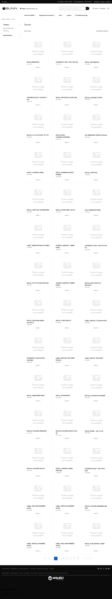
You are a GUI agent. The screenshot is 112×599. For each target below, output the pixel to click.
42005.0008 (58, 287)
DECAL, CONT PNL (91, 172)
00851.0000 (87, 432)
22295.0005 (58, 510)
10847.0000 (29, 101)
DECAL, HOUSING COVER (93, 97)
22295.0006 (29, 510)
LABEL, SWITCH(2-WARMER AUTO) (65, 507)
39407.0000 (58, 212)
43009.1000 (87, 137)
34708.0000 (29, 324)
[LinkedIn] (106, 569)
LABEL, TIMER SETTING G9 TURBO (38, 245)
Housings (5, 36)
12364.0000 (87, 510)
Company (33, 569)
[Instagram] (103, 569)
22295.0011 (87, 360)
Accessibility (26, 573)
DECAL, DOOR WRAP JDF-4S (65, 210)
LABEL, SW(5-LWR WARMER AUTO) (65, 544)
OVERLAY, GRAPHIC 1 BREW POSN (65, 246)
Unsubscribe (41, 573)
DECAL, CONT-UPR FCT (63, 320)
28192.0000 (58, 322)
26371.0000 (58, 397)
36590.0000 (87, 174)
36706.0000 (87, 472)
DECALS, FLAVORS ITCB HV (36, 468)
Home (3, 19)
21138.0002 (58, 472)
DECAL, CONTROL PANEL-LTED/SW (64, 469)
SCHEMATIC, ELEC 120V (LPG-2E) (67, 62)
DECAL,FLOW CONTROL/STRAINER (63, 136)
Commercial (6, 569)
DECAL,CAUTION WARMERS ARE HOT (96, 507)
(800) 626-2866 (68, 1)
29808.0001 (29, 285)
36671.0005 (29, 433)
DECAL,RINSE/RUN (33, 62)
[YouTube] (109, 569)
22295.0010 (87, 322)
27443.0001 (87, 545)
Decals (5, 41)
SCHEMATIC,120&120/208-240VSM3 (36, 359)
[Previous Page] (48, 558)
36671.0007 (29, 470)
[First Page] (45, 558)
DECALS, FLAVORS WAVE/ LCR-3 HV (66, 432)
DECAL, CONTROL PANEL (35, 172)
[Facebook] (98, 569)
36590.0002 (29, 212)
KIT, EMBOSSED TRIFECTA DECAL (96, 135)
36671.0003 (58, 435)
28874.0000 (29, 362)
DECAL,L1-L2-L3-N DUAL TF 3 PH (38, 135)
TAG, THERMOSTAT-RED (93, 210)
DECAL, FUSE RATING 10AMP (94, 543)
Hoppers (5, 44)
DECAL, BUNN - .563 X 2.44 (94, 431)
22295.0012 (58, 362)
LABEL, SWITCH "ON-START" (94, 358)
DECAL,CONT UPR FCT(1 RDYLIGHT (93, 284)
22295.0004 (29, 547)
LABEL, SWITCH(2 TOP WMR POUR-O (65, 359)
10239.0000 (29, 247)
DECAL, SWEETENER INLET (36, 395)
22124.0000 (29, 174)
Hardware (6, 34)
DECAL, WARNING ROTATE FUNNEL (65, 173)
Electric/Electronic (8, 29)
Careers (51, 569)
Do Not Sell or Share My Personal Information (56, 573)
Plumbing (6, 31)
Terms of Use (34, 573)
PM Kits (5, 46)
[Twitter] (101, 569)
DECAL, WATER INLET (63, 395)
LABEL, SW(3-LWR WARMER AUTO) (36, 507)
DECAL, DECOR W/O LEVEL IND (66, 97)
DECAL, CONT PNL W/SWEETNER (38, 210)
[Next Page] (86, 558)
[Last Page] (89, 558)
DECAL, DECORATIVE (92, 62)
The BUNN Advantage (81, 15)
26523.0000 (29, 64)
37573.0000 (87, 64)
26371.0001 (29, 397)
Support (69, 15)
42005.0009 (58, 249)
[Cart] (108, 8)
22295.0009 (58, 547)
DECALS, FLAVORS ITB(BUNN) (37, 431)
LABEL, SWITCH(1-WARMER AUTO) (36, 544)
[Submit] (87, 8)
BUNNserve (14, 569)
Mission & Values (42, 569)
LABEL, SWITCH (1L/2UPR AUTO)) (96, 320)
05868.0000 (87, 99)
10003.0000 (87, 212)
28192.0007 (87, 287)
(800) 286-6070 (88, 1)
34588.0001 (29, 137)
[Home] (4, 2)
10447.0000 (58, 139)
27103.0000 (58, 64)
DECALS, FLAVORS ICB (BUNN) (95, 395)
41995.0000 (58, 176)
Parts (8, 19)
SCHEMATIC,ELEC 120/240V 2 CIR (37, 98)
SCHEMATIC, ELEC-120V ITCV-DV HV (96, 246)
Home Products (24, 569)
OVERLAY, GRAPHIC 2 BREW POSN (65, 284)
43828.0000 (87, 249)
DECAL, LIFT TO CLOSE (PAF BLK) (38, 283)
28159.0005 (58, 99)
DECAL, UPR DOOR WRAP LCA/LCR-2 (35, 321)
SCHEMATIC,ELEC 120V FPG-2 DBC (95, 470)
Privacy (21, 573)
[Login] (99, 8)
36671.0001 (87, 397)
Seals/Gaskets (7, 39)
